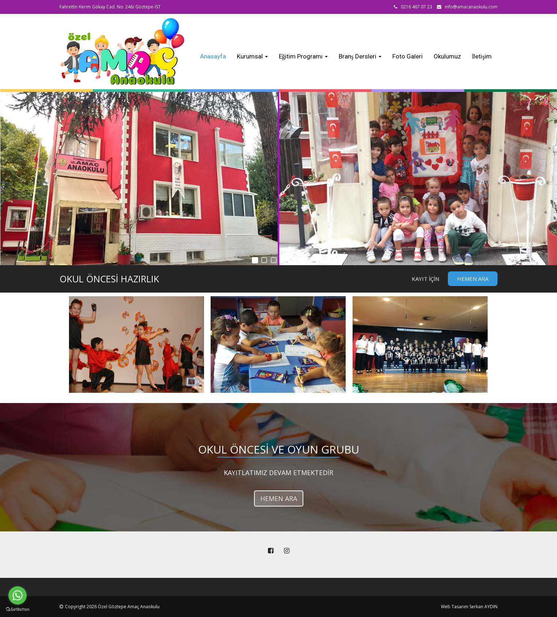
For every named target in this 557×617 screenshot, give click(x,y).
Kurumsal (252, 56)
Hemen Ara (472, 278)
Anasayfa (213, 56)
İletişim (482, 56)
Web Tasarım (454, 606)
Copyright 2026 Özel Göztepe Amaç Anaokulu (112, 606)
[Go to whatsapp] (17, 595)
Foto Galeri (407, 56)
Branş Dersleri (360, 56)
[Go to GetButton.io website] (17, 609)
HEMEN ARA (278, 498)
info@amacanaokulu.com (471, 7)
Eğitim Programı (303, 56)
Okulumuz (447, 56)
